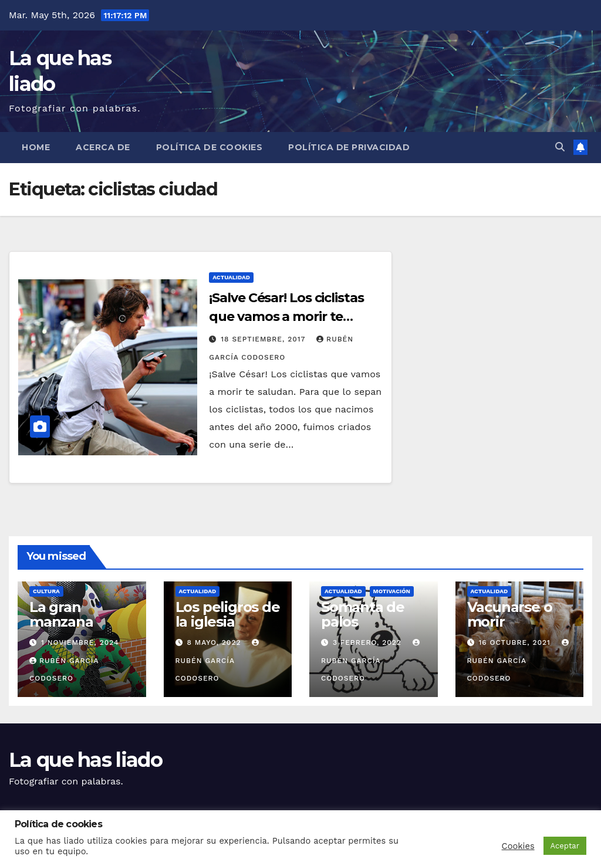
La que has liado (85, 759)
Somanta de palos (362, 614)
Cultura (46, 591)
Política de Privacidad (349, 147)
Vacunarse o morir (509, 614)
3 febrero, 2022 (368, 642)
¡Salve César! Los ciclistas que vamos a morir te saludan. (286, 316)
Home (36, 147)
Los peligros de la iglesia (227, 614)
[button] (560, 147)
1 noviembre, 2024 (80, 642)
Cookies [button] (518, 846)
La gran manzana (61, 614)
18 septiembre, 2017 (264, 339)
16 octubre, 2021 (515, 642)
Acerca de (103, 147)
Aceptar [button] (565, 845)
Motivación (391, 591)
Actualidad (231, 277)
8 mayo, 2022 (215, 642)
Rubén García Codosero (218, 660)
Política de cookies (209, 147)
